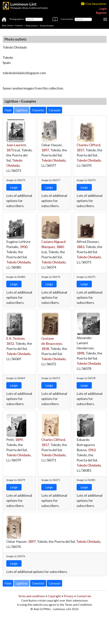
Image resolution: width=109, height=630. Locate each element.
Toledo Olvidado (53, 160)
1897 (45, 150)
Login (103, 8)
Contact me (84, 596)
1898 (80, 353)
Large (14, 187)
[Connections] (83, 19)
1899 (19, 440)
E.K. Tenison (15, 338)
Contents (19, 25)
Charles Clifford (88, 145)
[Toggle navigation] (105, 19)
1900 (23, 247)
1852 (10, 343)
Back (4, 25)
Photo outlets (31, 25)
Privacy (69, 596)
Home (10, 25)
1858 (45, 348)
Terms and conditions (31, 596)
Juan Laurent (16, 145)
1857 (80, 150)
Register (101, 12)
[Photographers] (34, 19)
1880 (60, 247)
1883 (80, 247)
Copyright (54, 596)
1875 (10, 150)
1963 (91, 450)
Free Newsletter (94, 4)
